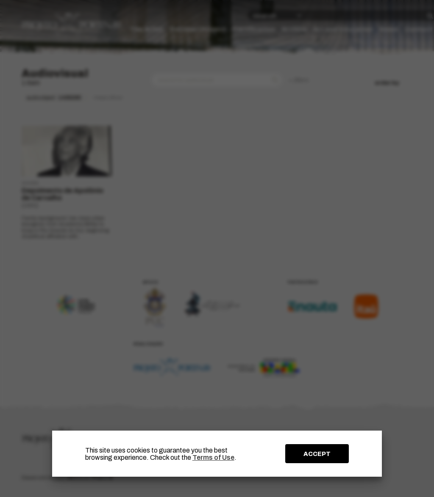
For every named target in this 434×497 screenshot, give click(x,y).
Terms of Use (213, 457)
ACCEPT (317, 453)
